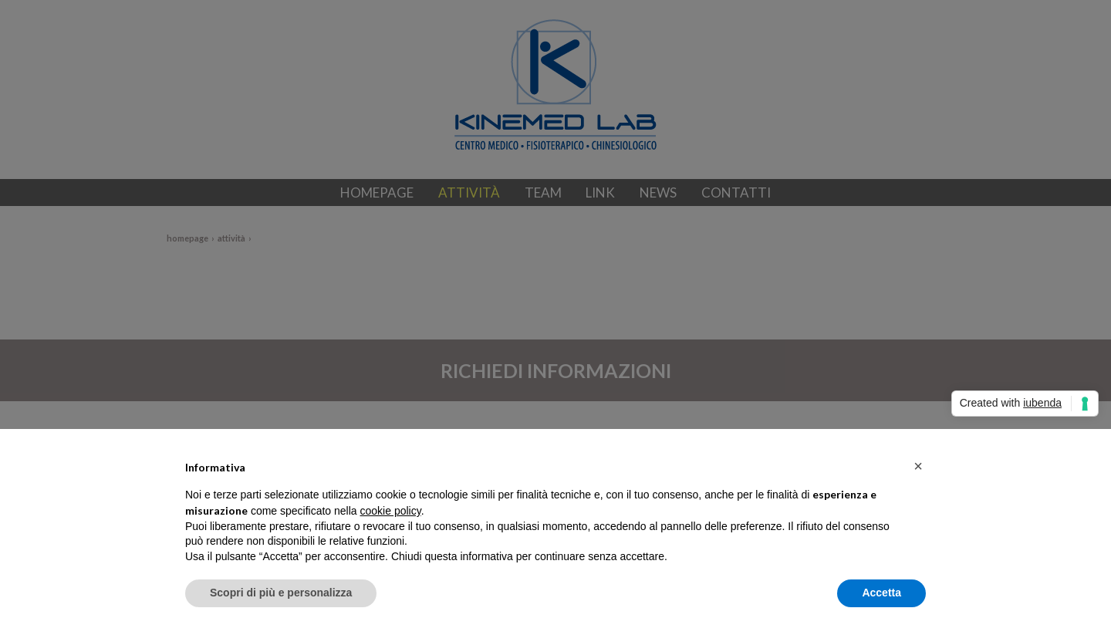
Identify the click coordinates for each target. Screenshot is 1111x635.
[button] (918, 466)
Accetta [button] (881, 592)
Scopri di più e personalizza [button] (281, 592)
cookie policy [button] (390, 511)
